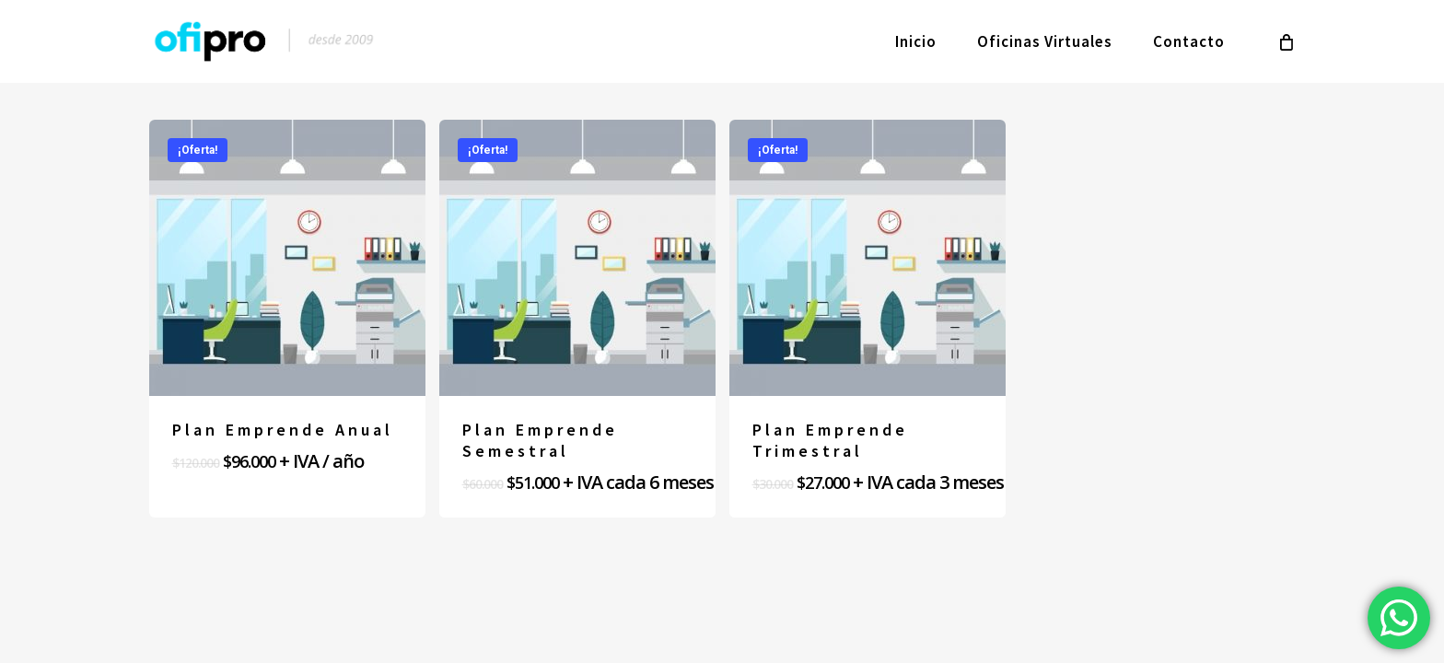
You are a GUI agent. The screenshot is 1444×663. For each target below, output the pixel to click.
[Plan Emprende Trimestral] (867, 258)
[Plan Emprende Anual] (287, 258)
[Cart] (1286, 41)
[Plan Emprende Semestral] (577, 258)
